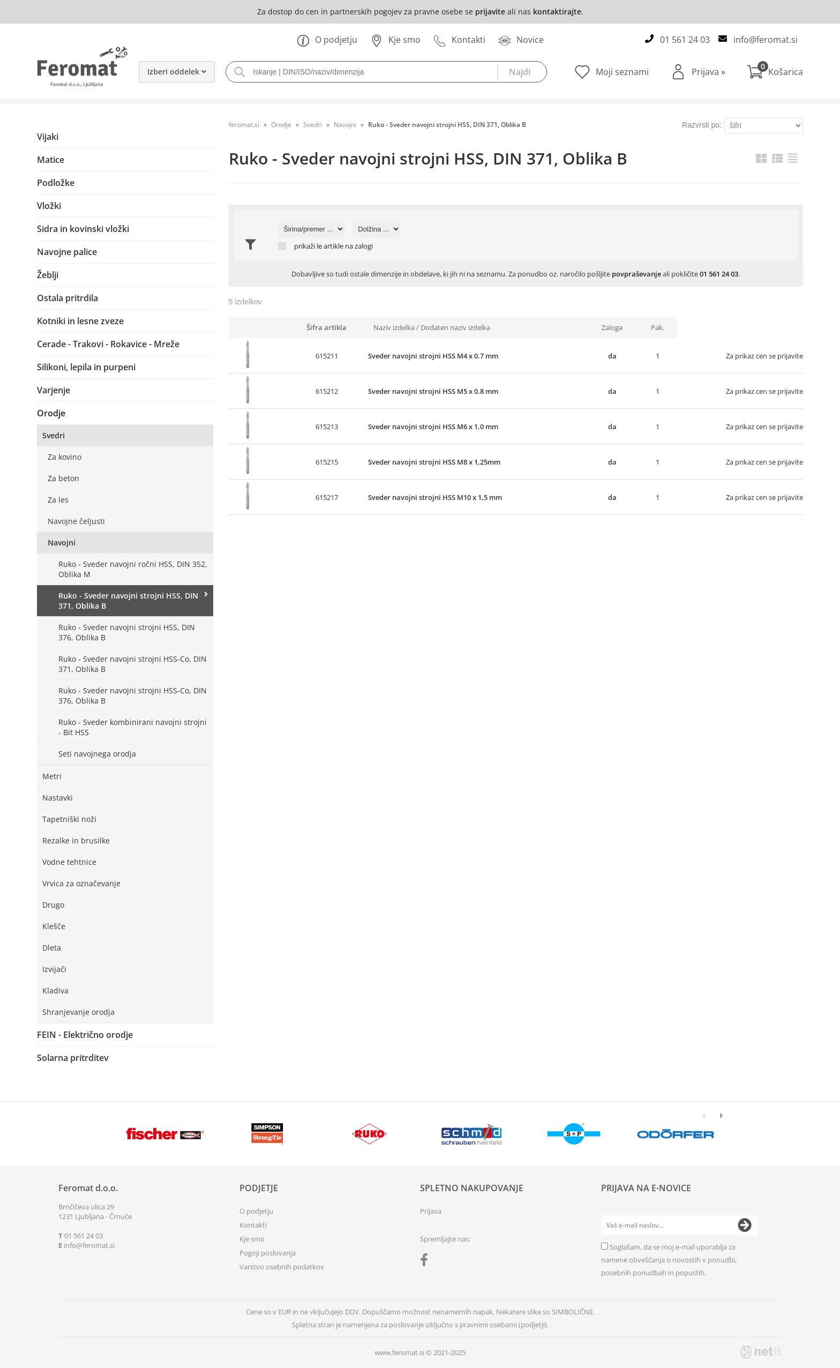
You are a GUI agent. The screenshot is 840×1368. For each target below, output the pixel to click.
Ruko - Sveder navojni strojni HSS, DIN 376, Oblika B (126, 632)
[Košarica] (775, 72)
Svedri (53, 435)
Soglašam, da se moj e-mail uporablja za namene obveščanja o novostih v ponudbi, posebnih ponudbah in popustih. (669, 1259)
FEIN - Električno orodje (85, 1035)
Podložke (55, 183)
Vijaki (47, 137)
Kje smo (395, 40)
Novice (521, 40)
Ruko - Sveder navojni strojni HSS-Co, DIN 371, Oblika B (132, 664)
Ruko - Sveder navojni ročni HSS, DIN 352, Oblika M (132, 569)
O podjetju (327, 40)
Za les (58, 500)
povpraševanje (636, 274)
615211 (327, 356)
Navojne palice (67, 252)
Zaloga (612, 327)
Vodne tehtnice (69, 862)
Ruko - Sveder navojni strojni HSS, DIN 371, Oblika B (128, 600)
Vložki (49, 206)
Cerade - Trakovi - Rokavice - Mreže (108, 344)
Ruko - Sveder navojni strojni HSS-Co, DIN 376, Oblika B (132, 695)
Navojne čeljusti (76, 521)
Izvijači (54, 969)
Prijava (708, 72)
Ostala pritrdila (67, 298)
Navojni (62, 542)
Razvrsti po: (702, 125)
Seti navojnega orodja (97, 754)
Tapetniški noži (69, 819)
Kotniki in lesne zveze (80, 321)
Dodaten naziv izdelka (455, 327)
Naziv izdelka (394, 327)
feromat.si (244, 124)
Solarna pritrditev (73, 1058)
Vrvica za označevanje (81, 883)
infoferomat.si (765, 40)
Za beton (63, 478)
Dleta (51, 948)
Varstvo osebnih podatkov (281, 1267)
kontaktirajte (557, 11)
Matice (50, 160)
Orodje (51, 413)
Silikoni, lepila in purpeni (86, 367)
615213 (327, 426)
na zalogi (359, 246)
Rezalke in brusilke (76, 840)
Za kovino (64, 457)
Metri (52, 776)
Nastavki (57, 798)
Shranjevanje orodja (78, 1012)
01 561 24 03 (685, 40)
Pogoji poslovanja (267, 1253)
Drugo (53, 905)
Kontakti (459, 40)
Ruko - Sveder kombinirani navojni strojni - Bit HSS (132, 727)
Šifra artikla (326, 327)
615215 (327, 462)
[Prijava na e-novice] (744, 1225)
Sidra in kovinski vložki (83, 229)
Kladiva (55, 990)
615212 (327, 391)
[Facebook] (426, 1262)
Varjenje (53, 390)
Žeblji (47, 275)
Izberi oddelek (176, 71)
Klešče (53, 926)
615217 (327, 497)
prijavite (490, 11)
